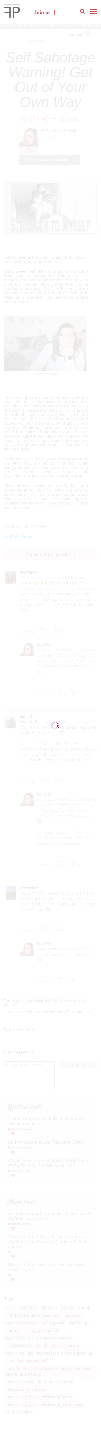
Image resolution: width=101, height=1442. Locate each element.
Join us (42, 13)
